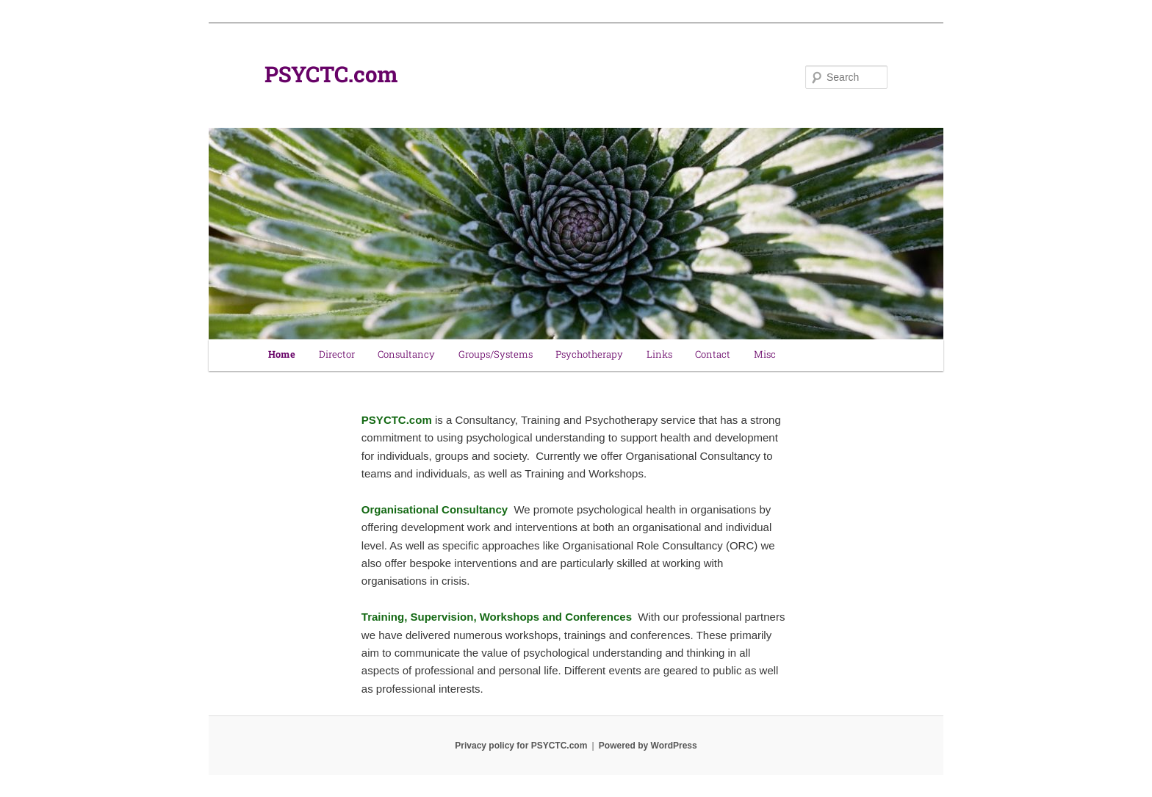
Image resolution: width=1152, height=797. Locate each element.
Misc (765, 355)
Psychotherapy (589, 355)
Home (281, 355)
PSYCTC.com (331, 77)
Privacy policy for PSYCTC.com (521, 745)
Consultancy (406, 355)
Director (337, 355)
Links (659, 355)
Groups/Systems (495, 355)
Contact (712, 355)
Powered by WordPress (648, 745)
